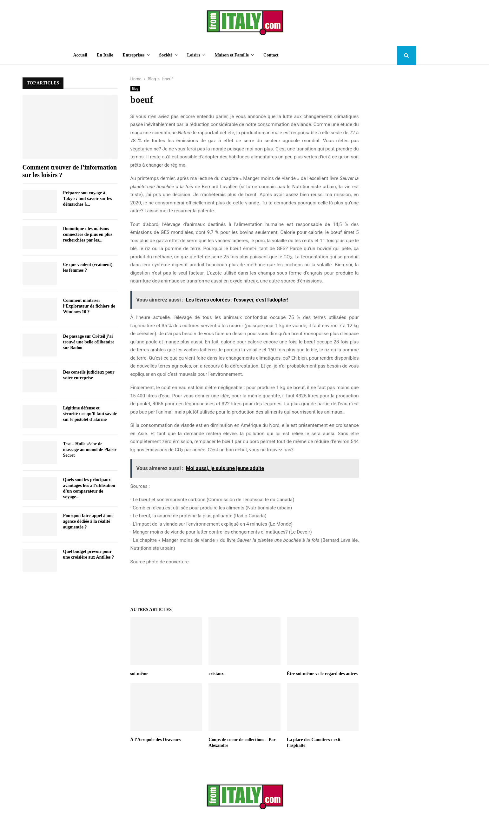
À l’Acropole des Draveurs (155, 739)
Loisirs (193, 55)
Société (166, 55)
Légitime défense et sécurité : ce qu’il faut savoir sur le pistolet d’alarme (90, 414)
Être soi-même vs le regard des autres (322, 673)
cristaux (216, 673)
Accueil (80, 55)
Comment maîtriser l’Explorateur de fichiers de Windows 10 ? (89, 306)
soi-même (139, 673)
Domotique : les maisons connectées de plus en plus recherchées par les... (88, 234)
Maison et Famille (232, 55)
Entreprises (134, 55)
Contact (270, 55)
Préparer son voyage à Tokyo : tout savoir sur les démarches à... (87, 198)
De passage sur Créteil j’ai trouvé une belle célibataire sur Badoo (89, 342)
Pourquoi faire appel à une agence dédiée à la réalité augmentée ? (88, 521)
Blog (135, 88)
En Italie (105, 55)
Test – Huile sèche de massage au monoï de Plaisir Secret (90, 449)
